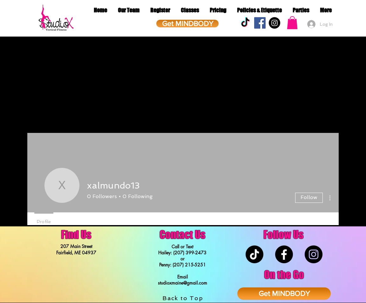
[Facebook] (284, 254)
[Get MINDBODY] (187, 23)
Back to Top (182, 298)
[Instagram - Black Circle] (274, 23)
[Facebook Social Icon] (260, 23)
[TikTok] (245, 23)
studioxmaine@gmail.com (182, 283)
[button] (292, 22)
